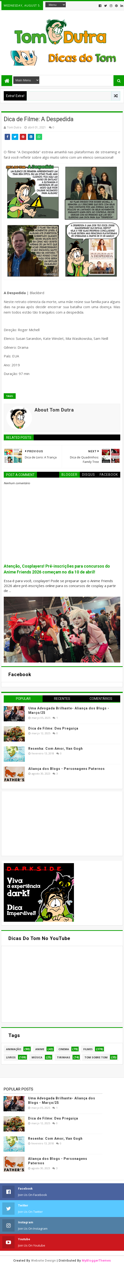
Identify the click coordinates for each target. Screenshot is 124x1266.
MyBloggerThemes (96, 1260)
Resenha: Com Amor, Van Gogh (55, 748)
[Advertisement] (39, 823)
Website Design (43, 1260)
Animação (13, 1049)
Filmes (88, 1049)
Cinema (63, 1049)
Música (37, 1057)
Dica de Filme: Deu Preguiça (53, 728)
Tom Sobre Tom (96, 1057)
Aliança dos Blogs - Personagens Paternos (66, 769)
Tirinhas (63, 1057)
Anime (39, 1049)
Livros (11, 1057)
